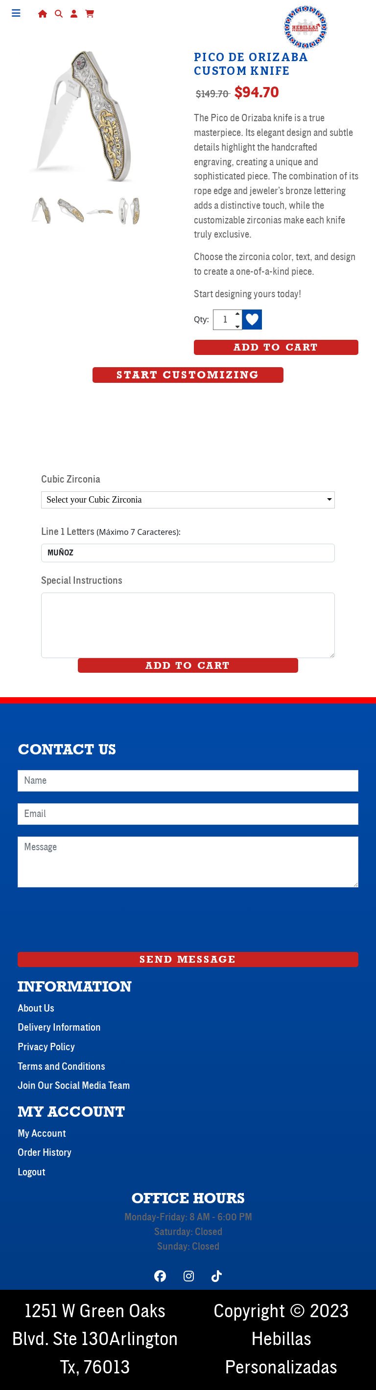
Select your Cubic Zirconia (94, 500)
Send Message (188, 959)
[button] (89, 13)
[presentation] (92, 918)
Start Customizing (188, 375)
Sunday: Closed (188, 1246)
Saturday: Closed (188, 1232)
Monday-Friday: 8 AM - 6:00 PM (188, 1217)
